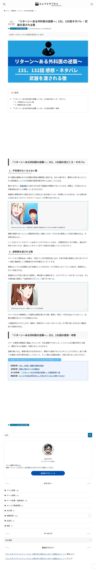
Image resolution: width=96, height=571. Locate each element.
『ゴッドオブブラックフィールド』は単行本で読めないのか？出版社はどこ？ (34, 554)
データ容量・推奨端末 (17, 500)
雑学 (10, 525)
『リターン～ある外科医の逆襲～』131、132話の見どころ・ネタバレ (39, 99)
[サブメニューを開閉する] (89, 515)
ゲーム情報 (13, 495)
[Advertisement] (48, 134)
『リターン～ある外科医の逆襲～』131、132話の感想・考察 (35, 108)
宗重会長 (23, 185)
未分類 (11, 510)
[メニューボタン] (91, 4)
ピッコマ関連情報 (15, 505)
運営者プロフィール (48, 473)
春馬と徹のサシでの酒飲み (29, 369)
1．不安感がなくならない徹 (24, 102)
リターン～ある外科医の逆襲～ (18, 28)
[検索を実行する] (90, 435)
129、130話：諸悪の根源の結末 (31, 365)
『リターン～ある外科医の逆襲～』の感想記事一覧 (40, 372)
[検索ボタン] (4, 4)
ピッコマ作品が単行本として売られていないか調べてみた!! (42, 376)
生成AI (10, 520)
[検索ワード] (48, 435)
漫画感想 (49, 515)
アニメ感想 (13, 490)
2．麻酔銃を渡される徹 (23, 105)
